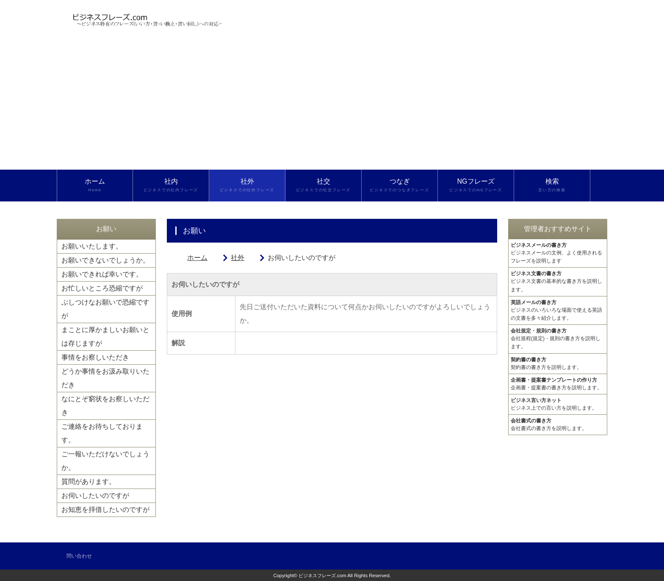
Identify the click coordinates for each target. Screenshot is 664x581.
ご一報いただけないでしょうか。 (105, 460)
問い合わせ (79, 556)
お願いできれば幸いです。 (102, 274)
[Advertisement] (332, 106)
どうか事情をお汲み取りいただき (105, 378)
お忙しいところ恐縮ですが (102, 288)
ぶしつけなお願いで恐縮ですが (105, 309)
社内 (171, 185)
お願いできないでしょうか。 (105, 260)
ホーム (95, 185)
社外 (247, 185)
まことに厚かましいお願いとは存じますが (105, 336)
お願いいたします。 (91, 246)
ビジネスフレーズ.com (322, 575)
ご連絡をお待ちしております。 (102, 433)
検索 (552, 185)
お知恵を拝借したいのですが (105, 509)
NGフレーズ (476, 185)
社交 (323, 185)
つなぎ (399, 185)
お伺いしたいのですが (95, 495)
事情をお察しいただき (95, 357)
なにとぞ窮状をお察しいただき (105, 405)
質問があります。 (88, 481)
